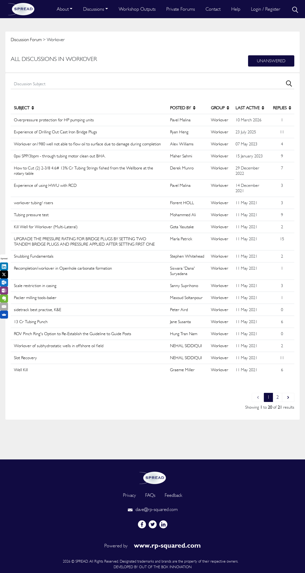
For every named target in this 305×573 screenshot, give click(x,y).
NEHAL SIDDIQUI (186, 345)
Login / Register (265, 9)
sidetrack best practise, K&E (37, 309)
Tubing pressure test (31, 214)
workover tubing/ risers (33, 202)
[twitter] (153, 524)
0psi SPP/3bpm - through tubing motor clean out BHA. (60, 155)
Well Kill (21, 369)
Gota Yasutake (182, 226)
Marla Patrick (181, 238)
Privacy (129, 495)
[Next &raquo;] (288, 397)
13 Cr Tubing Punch (31, 321)
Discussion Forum (26, 39)
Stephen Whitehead (187, 256)
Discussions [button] (93, 9)
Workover (219, 119)
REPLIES (282, 107)
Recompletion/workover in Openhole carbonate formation (63, 268)
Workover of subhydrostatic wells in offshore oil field (58, 345)
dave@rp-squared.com (153, 509)
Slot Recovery (25, 357)
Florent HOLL (182, 202)
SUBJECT (24, 107)
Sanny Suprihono (184, 285)
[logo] (152, 477)
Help (235, 9)
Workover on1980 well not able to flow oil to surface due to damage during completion (87, 143)
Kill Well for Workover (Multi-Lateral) (46, 226)
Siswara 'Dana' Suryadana (182, 271)
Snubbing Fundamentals (33, 256)
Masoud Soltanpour (186, 297)
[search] (294, 9)
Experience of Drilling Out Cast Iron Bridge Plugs (55, 131)
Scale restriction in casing (35, 285)
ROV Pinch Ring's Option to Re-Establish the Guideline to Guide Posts (72, 333)
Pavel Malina (180, 119)
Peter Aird (179, 309)
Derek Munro (182, 168)
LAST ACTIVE (249, 107)
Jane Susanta (180, 321)
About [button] (63, 9)
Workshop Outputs (137, 9)
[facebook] (142, 524)
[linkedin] (163, 524)
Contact (213, 9)
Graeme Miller (182, 369)
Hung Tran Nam (183, 333)
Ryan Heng (179, 131)
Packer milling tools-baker (35, 297)
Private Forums (180, 9)
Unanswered (271, 60)
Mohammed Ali (183, 214)
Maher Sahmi (181, 155)
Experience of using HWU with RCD (45, 185)
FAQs (150, 495)
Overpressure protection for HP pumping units (54, 119)
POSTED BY (182, 107)
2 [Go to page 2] (277, 397)
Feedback (173, 495)
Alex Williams (182, 143)
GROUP (220, 107)
